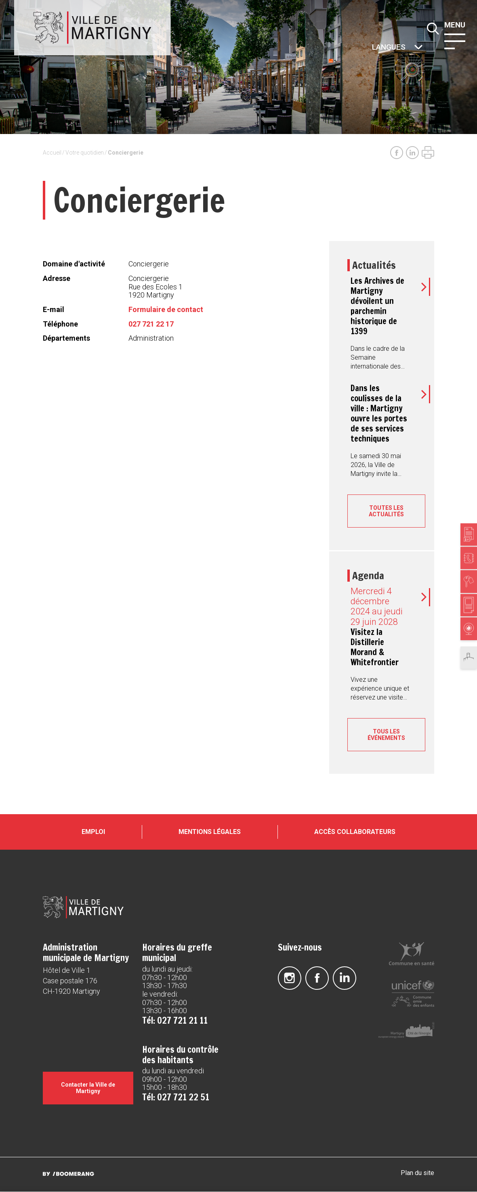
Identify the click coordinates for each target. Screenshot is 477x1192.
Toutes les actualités (386, 511)
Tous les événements (386, 734)
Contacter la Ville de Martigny (88, 1088)
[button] (456, 41)
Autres (371, 48)
